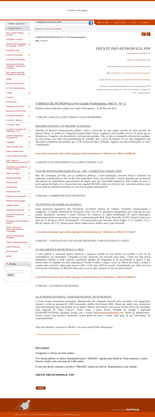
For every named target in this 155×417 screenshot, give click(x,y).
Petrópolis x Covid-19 (14, 39)
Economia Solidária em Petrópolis (15, 215)
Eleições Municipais (14, 178)
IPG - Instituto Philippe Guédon (15, 34)
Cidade (9, 93)
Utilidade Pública (12, 205)
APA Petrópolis (12, 251)
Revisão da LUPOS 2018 (16, 111)
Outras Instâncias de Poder (16, 156)
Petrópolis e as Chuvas (15, 106)
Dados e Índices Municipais (17, 242)
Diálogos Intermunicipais (15, 201)
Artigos (9, 79)
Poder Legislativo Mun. (15, 151)
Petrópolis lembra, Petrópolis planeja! (17, 222)
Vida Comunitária (13, 173)
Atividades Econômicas (15, 210)
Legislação (10, 142)
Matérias (39, 29)
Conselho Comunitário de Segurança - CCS (16, 130)
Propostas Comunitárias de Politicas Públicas (16, 168)
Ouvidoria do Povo (13, 192)
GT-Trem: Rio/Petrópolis (15, 88)
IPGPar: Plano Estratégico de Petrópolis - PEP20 (16, 45)
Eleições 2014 (11, 187)
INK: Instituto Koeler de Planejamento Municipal (15, 73)
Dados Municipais (13, 247)
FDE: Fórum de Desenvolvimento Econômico (17, 161)
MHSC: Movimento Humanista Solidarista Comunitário (14, 229)
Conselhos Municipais (14, 115)
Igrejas (9, 256)
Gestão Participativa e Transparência (14, 137)
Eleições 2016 (11, 182)
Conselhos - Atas (13, 125)
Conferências (11, 102)
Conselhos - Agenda (14, 120)
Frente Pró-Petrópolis (14, 55)
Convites (9, 97)
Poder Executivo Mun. (14, 147)
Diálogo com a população (16, 196)
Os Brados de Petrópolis (15, 60)
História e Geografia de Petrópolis (15, 237)
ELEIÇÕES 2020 (13, 50)
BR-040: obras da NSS (15, 83)
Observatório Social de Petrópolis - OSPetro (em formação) (16, 66)
